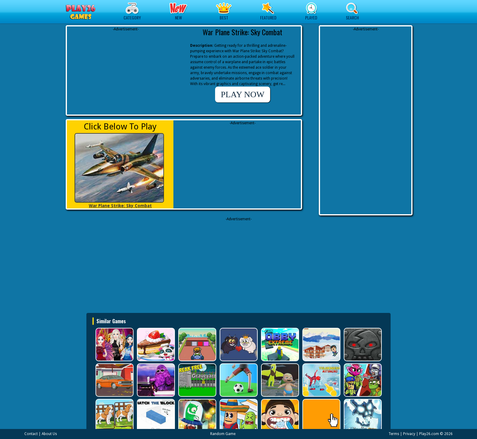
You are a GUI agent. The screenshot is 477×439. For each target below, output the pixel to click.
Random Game (222, 434)
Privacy (409, 434)
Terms (393, 434)
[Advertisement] (125, 70)
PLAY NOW (243, 94)
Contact (31, 434)
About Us (49, 434)
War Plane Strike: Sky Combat (120, 205)
